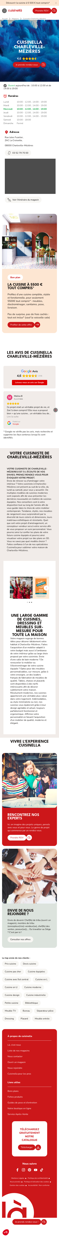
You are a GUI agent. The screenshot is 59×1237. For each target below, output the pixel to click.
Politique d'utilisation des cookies (36, 1182)
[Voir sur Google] (9, 397)
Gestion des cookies (17, 1185)
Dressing (9, 1018)
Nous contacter (15, 1056)
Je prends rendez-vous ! (26, 1221)
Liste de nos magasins (19, 1050)
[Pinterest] (29, 1170)
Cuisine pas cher (13, 971)
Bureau (26, 1010)
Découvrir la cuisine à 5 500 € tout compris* (28, 2)
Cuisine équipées (36, 971)
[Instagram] (23, 1170)
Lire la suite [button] (13, 416)
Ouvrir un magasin (17, 1062)
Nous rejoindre (15, 1068)
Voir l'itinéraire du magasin (23, 199)
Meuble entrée (42, 1018)
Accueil (5, 19)
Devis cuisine (29, 963)
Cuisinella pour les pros (19, 1073)
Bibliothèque (31, 1002)
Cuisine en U (11, 987)
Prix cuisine (10, 963)
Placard (24, 1018)
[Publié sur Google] (13, 422)
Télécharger (27, 1147)
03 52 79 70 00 (18, 153)
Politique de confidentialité (38, 1178)
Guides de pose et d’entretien (22, 1102)
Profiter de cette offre (21, 324)
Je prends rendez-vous (27, 64)
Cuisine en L (41, 979)
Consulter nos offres (20, 939)
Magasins (15, 19)
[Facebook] (17, 1170)
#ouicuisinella (15, 1182)
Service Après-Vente (18, 1114)
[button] (5, 1232)
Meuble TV (10, 1010)
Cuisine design (12, 995)
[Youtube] (35, 1170)
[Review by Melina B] (18, 396)
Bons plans (13, 1091)
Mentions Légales (17, 1178)
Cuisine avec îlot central (16, 979)
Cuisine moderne (32, 987)
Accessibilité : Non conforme (38, 1185)
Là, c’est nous (14, 1044)
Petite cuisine (11, 1002)
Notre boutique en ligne (19, 1108)
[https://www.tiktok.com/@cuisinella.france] (41, 1170)
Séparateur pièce (45, 1010)
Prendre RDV (42, 10)
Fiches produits (15, 1096)
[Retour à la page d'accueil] (15, 10)
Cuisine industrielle (36, 995)
